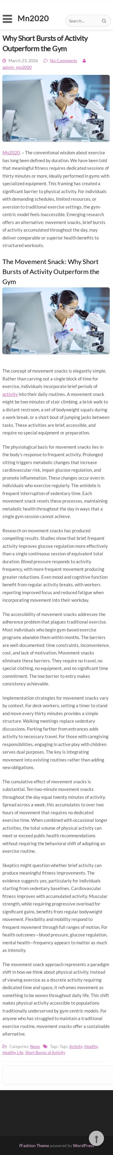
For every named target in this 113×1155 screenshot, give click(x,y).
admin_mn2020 (17, 67)
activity (10, 394)
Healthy (91, 1046)
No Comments (63, 60)
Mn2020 (11, 152)
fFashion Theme (34, 1145)
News (35, 1046)
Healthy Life (13, 1052)
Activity (76, 1046)
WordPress (83, 1145)
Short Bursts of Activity (45, 1052)
